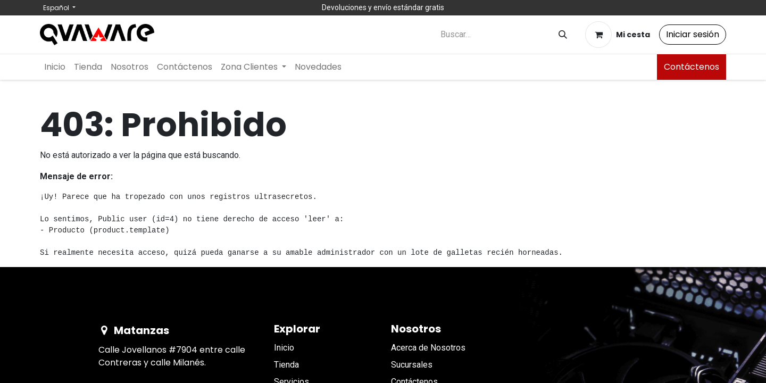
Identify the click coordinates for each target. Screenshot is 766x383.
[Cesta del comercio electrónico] (617, 35)
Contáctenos (691, 67)
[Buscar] (562, 34)
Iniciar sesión (692, 34)
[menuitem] (55, 67)
